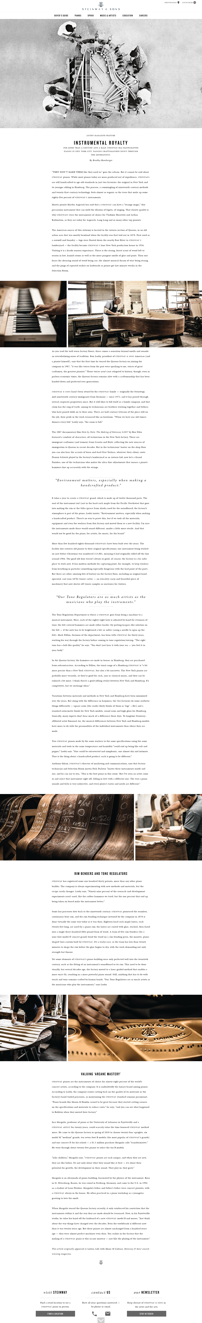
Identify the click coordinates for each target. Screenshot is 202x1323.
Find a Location (55, 1313)
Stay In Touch (146, 1313)
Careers (143, 15)
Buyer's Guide (61, 15)
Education (128, 15)
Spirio (91, 15)
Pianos (78, 15)
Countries (187, 3)
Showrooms (171, 3)
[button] (178, 2)
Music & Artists (108, 15)
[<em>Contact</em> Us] (107, 1315)
